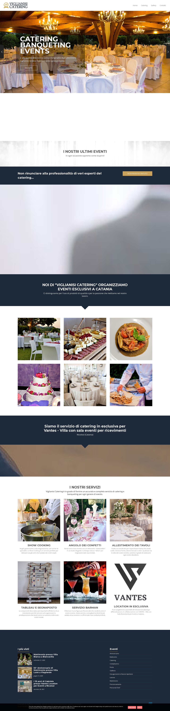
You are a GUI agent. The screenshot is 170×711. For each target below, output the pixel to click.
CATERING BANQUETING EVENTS (45, 45)
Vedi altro (29, 68)
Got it (139, 707)
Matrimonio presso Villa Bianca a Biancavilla (46, 655)
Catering (144, 5)
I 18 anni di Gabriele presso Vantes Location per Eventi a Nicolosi (45, 683)
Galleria (112, 671)
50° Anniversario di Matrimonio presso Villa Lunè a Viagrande (46, 670)
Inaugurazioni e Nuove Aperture (121, 674)
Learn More (132, 707)
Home (135, 5)
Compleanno (114, 664)
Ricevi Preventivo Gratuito (137, 174)
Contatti (163, 5)
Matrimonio (114, 681)
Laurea (112, 677)
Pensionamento (115, 684)
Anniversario (114, 653)
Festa (112, 667)
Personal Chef (115, 688)
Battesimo (113, 657)
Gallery (153, 5)
